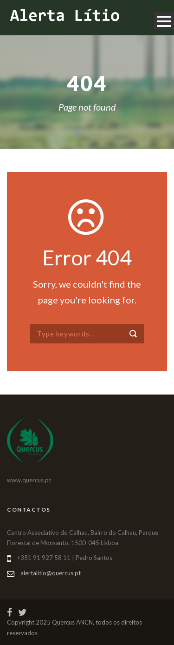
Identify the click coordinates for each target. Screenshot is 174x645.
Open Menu (164, 21)
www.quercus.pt (29, 480)
